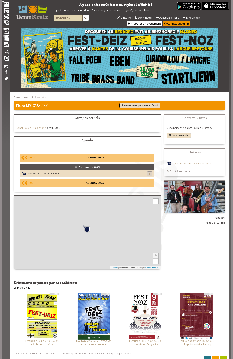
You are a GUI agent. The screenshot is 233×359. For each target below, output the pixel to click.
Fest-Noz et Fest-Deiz (185, 163)
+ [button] (155, 256)
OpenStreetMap (152, 268)
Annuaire (40, 97)
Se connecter (143, 17)
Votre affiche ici (22, 287)
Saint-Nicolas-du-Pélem (48, 173)
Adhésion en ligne (167, 17)
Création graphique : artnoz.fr (118, 353)
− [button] (155, 261)
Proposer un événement (90, 353)
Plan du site (31, 353)
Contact (41, 353)
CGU (58, 353)
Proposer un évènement (144, 23)
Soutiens (50, 353)
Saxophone (39, 128)
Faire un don (191, 17)
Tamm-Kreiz (22, 97)
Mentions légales (69, 353)
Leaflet (114, 268)
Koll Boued (25, 128)
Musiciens (205, 163)
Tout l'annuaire (178, 171)
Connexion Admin (177, 23)
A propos (20, 353)
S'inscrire (124, 17)
